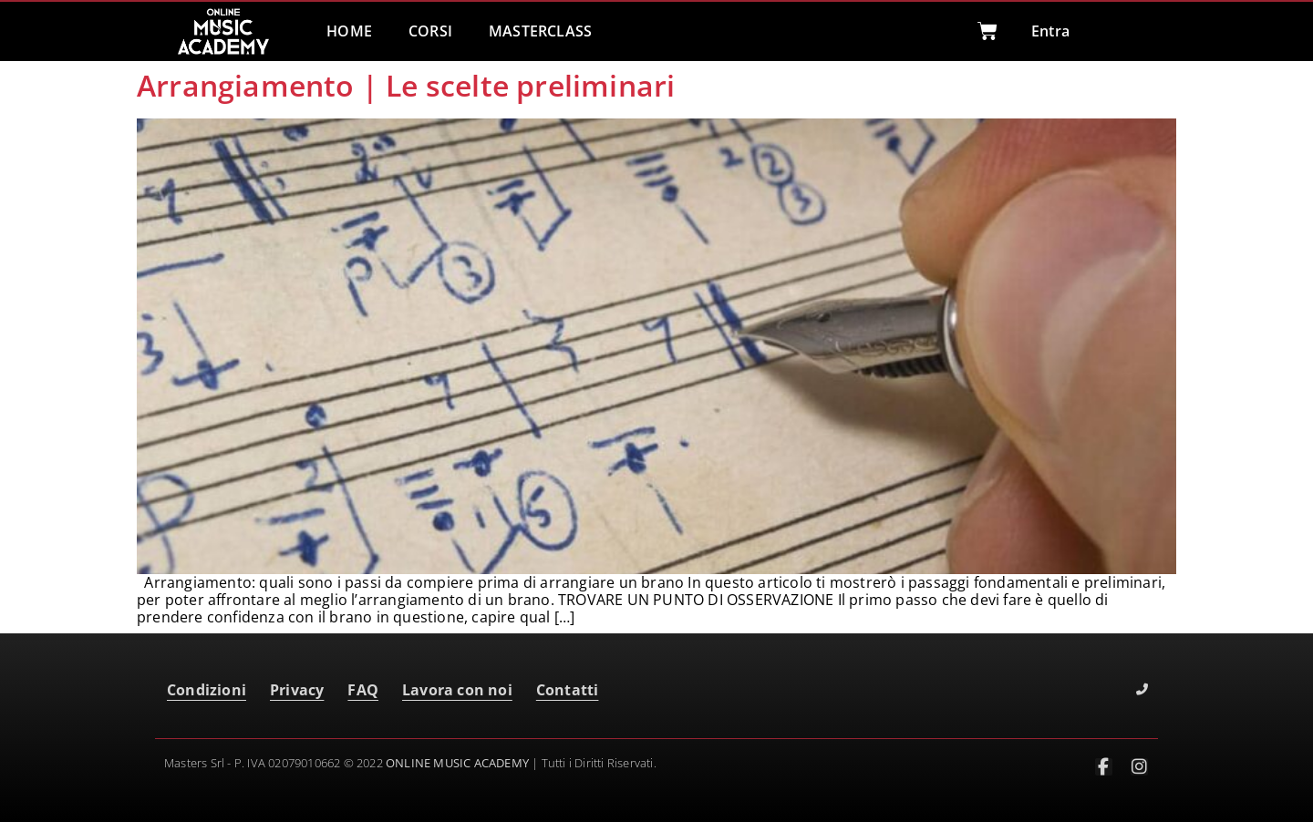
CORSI (430, 31)
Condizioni (206, 690)
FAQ (362, 690)
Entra (1050, 31)
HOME (349, 31)
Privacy (297, 690)
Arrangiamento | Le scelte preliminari (406, 85)
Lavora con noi (457, 690)
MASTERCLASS (540, 31)
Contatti (567, 690)
